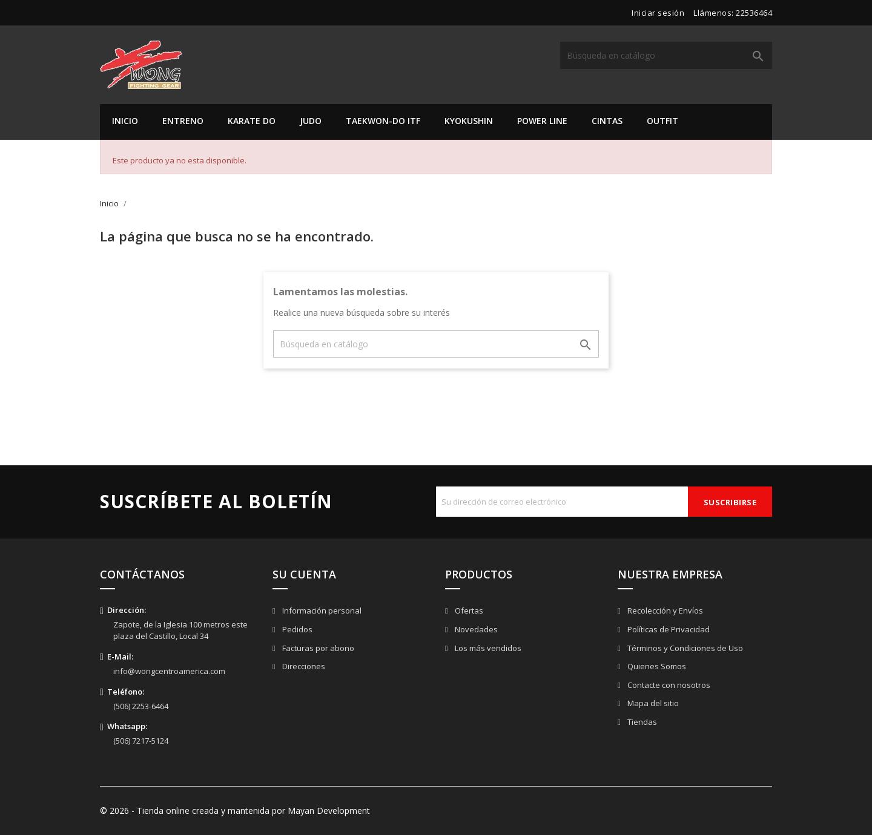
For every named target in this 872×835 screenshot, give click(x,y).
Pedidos (296, 629)
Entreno (182, 120)
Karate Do (252, 120)
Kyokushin (468, 120)
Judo (311, 120)
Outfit (662, 120)
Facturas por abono (317, 648)
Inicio (125, 120)
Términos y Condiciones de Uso (684, 648)
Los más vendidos (487, 648)
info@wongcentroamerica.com (169, 671)
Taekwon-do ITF (383, 120)
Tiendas (641, 721)
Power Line (542, 120)
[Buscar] (666, 55)
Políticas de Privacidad (668, 629)
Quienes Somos (656, 666)
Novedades (475, 629)
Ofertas (468, 610)
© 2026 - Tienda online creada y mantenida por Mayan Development (235, 810)
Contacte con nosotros (668, 684)
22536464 (754, 12)
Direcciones (302, 666)
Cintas (607, 120)
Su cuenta (304, 574)
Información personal (321, 610)
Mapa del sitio (652, 703)
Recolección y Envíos (664, 610)
